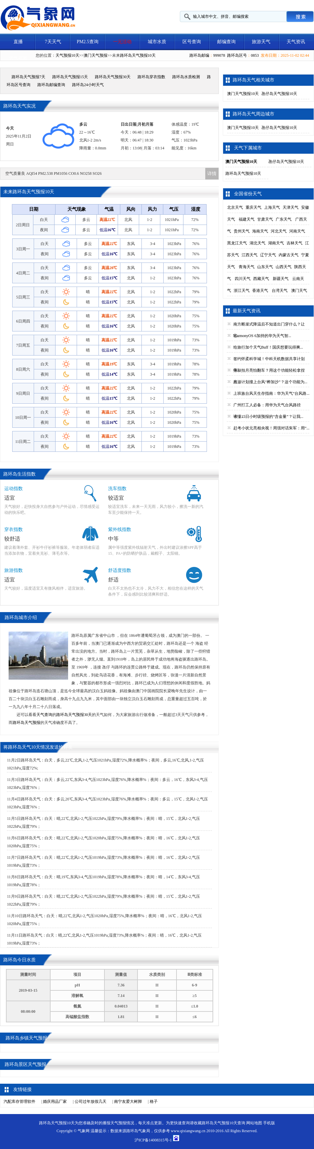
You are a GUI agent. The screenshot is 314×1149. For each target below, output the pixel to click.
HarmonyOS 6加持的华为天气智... (262, 335)
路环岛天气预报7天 (28, 77)
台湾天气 (280, 290)
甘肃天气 (265, 219)
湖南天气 (276, 243)
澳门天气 (299, 290)
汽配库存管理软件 (19, 1101)
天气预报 (118, 1123)
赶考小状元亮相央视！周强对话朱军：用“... (271, 428)
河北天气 (279, 231)
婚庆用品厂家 (55, 1101)
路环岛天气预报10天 (138, 55)
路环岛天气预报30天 (113, 77)
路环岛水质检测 (186, 77)
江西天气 (249, 255)
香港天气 (260, 290)
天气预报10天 (67, 55)
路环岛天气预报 (26, 722)
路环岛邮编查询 (51, 84)
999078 (219, 55)
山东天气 (265, 266)
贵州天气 (242, 231)
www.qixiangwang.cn (188, 1131)
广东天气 (284, 219)
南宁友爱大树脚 (128, 1101)
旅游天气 (261, 41)
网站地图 (254, 1123)
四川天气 (243, 278)
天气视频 (18, 58)
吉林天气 (294, 243)
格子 (154, 1101)
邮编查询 (226, 41)
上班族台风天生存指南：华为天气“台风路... (271, 393)
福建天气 (247, 219)
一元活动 (122, 41)
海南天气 (260, 231)
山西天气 (284, 266)
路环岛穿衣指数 (151, 77)
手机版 (269, 1123)
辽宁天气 (268, 255)
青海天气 (247, 266)
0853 (255, 55)
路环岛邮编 (199, 55)
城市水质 (157, 41)
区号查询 (191, 41)
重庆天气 (253, 207)
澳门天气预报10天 (243, 93)
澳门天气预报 (95, 55)
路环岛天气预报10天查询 (223, 1123)
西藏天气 (261, 278)
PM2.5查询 (87, 41)
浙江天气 (242, 290)
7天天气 (53, 41)
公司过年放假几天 (90, 1101)
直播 (18, 41)
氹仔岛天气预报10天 (279, 93)
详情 (211, 173)
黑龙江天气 (237, 243)
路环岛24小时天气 (88, 84)
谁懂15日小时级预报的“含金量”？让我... (268, 416)
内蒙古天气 (288, 255)
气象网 (84, 1131)
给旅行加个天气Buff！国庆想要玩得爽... (268, 347)
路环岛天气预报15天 (70, 77)
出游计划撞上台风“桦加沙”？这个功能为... (270, 382)
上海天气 (272, 207)
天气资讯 (296, 41)
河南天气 (297, 231)
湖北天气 (257, 243)
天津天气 (290, 207)
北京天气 (235, 207)
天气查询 (44, 714)
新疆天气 (281, 278)
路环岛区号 (237, 55)
